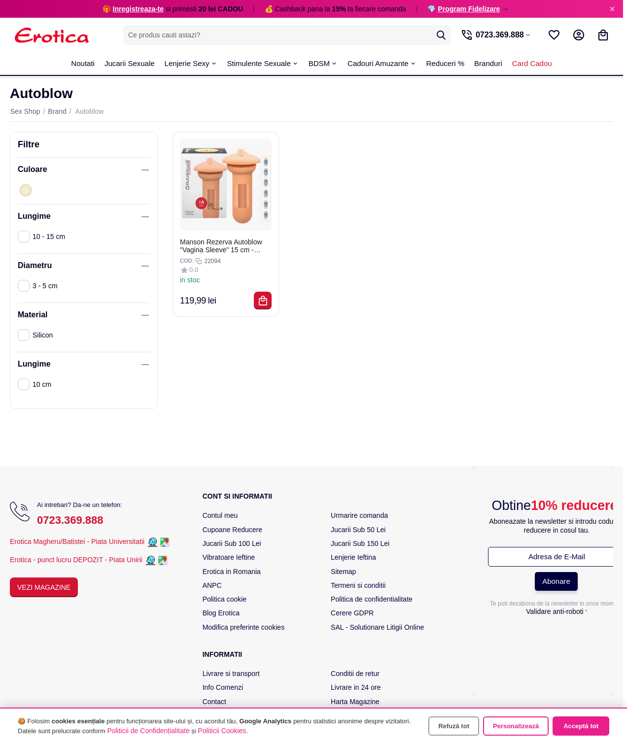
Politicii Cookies (222, 731)
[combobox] (286, 35)
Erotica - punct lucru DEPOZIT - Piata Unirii (77, 560)
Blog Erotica (221, 613)
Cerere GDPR (352, 613)
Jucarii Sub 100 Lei (232, 543)
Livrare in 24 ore (356, 687)
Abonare (556, 581)
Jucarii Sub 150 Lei (360, 543)
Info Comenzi (223, 687)
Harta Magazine (355, 702)
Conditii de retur (355, 673)
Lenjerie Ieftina (353, 557)
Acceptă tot (580, 726)
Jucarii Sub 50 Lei (358, 530)
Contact (214, 702)
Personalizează (516, 726)
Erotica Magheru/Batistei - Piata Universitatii (77, 541)
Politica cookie (225, 599)
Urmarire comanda (359, 515)
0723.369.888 (70, 520)
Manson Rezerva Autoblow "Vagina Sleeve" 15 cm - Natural (221, 246)
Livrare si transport (231, 673)
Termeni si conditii (358, 585)
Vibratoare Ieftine (229, 557)
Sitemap (343, 571)
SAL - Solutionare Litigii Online (377, 627)
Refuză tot (453, 726)
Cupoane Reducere (232, 530)
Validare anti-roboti (554, 611)
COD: (187, 261)
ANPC (212, 585)
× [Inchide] (612, 8)
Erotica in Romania (232, 571)
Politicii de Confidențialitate (148, 731)
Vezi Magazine (43, 587)
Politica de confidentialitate (372, 599)
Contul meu (220, 515)
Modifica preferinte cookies (244, 627)
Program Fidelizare (469, 9)
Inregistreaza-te (138, 9)
